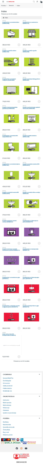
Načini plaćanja (7, 405)
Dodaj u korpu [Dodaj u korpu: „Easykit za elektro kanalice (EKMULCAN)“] (39, 158)
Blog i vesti (6, 432)
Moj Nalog (5, 422)
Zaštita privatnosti (7, 385)
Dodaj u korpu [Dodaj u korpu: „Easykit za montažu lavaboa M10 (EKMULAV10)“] (39, 186)
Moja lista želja (7, 424)
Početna (3, 5)
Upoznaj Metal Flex (8, 378)
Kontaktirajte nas (7, 391)
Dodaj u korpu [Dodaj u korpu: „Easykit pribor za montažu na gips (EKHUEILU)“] (19, 300)
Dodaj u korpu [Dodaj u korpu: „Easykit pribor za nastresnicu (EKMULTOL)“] (39, 44)
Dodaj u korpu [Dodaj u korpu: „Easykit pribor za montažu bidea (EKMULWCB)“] (19, 44)
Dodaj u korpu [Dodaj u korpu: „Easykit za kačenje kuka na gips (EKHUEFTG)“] (39, 328)
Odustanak (6, 410)
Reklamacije (6, 407)
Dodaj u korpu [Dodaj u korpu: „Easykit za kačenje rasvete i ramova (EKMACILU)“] (19, 243)
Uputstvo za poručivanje (9, 413)
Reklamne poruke (8, 435)
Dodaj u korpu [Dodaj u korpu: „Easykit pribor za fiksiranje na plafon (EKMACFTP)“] (39, 243)
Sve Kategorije (7, 380)
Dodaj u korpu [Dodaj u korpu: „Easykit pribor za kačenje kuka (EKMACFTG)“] (39, 271)
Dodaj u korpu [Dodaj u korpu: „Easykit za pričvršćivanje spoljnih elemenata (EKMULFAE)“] (39, 129)
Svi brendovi (6, 383)
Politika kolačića (7, 388)
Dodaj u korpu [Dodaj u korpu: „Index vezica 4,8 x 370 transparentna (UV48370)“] (19, 356)
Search (34, 1)
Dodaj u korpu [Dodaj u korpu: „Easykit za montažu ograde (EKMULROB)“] (39, 73)
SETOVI (4, 20)
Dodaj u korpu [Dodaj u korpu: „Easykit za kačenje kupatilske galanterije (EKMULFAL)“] (19, 129)
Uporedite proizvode (8, 427)
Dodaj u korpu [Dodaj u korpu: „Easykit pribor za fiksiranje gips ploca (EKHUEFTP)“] (39, 300)
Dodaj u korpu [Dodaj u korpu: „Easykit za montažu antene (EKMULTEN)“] (19, 73)
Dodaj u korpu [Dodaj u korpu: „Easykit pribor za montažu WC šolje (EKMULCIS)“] (19, 158)
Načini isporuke (7, 402)
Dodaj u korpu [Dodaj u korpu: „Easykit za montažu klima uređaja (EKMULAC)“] (39, 214)
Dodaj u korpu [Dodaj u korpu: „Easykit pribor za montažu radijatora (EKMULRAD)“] (19, 101)
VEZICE (4, 332)
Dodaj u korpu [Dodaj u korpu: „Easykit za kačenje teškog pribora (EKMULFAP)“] (39, 101)
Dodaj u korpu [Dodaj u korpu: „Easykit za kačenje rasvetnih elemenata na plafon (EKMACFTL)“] (19, 271)
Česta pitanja (6, 429)
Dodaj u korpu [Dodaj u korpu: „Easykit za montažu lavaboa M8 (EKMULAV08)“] (19, 214)
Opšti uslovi (6, 400)
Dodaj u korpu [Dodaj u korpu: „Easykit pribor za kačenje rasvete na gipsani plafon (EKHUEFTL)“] (19, 328)
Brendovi (11, 5)
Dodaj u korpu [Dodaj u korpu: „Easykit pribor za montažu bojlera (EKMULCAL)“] (19, 186)
